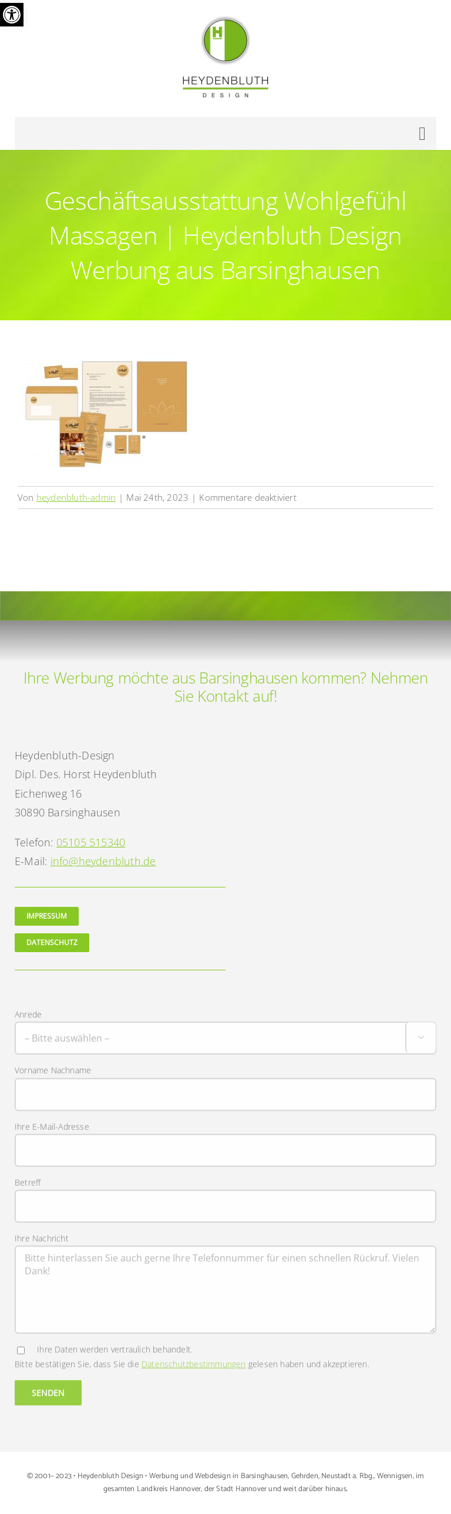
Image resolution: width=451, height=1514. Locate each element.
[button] (11, 14)
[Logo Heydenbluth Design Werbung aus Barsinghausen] (225, 19)
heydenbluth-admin (76, 497)
